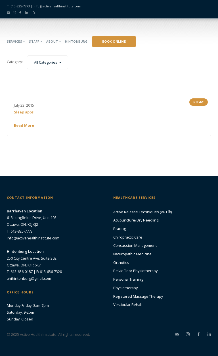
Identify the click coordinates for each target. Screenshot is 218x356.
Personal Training (128, 279)
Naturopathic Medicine (132, 253)
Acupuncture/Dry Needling (135, 220)
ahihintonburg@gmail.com (29, 278)
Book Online (114, 41)
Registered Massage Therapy (138, 296)
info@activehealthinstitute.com (57, 6)
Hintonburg (76, 41)
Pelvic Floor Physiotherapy (135, 270)
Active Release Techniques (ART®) (142, 211)
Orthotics (121, 262)
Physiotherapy (125, 287)
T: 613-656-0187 (20, 271)
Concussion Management (135, 245)
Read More (24, 125)
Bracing (119, 228)
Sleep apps (23, 112)
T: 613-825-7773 (18, 6)
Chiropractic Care (127, 237)
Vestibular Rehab (127, 304)
